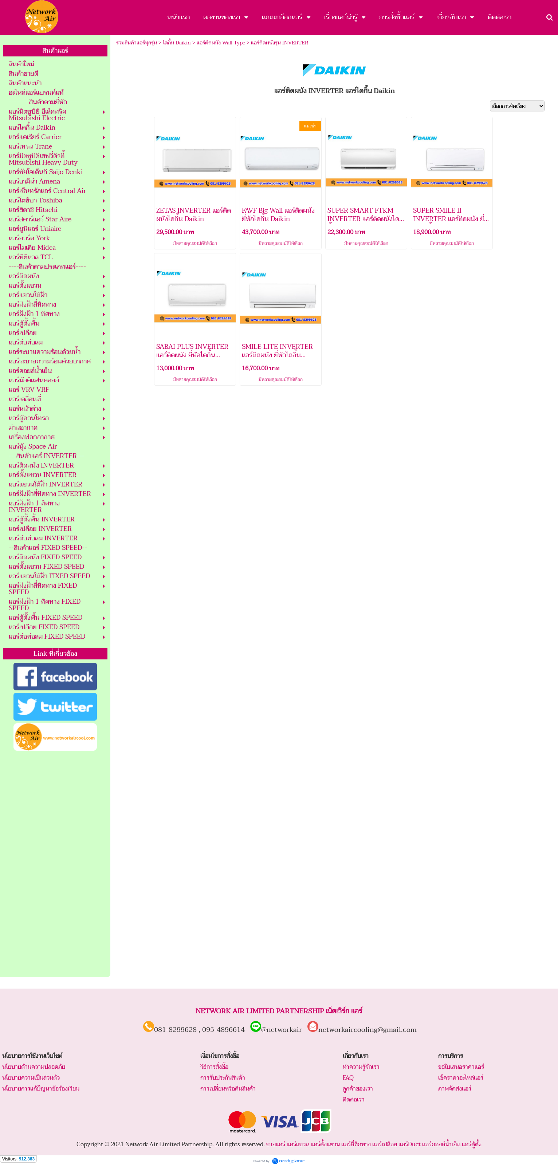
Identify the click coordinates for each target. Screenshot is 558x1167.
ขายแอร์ (275, 1144)
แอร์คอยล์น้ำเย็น (441, 1144)
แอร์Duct (409, 1144)
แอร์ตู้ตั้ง (472, 1144)
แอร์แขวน (298, 1144)
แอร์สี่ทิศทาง (356, 1144)
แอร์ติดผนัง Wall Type (221, 43)
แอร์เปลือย (384, 1144)
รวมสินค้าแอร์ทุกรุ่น (136, 43)
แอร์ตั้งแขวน (325, 1144)
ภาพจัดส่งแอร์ (454, 1089)
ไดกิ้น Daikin (177, 43)
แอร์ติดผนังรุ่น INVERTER (279, 43)
